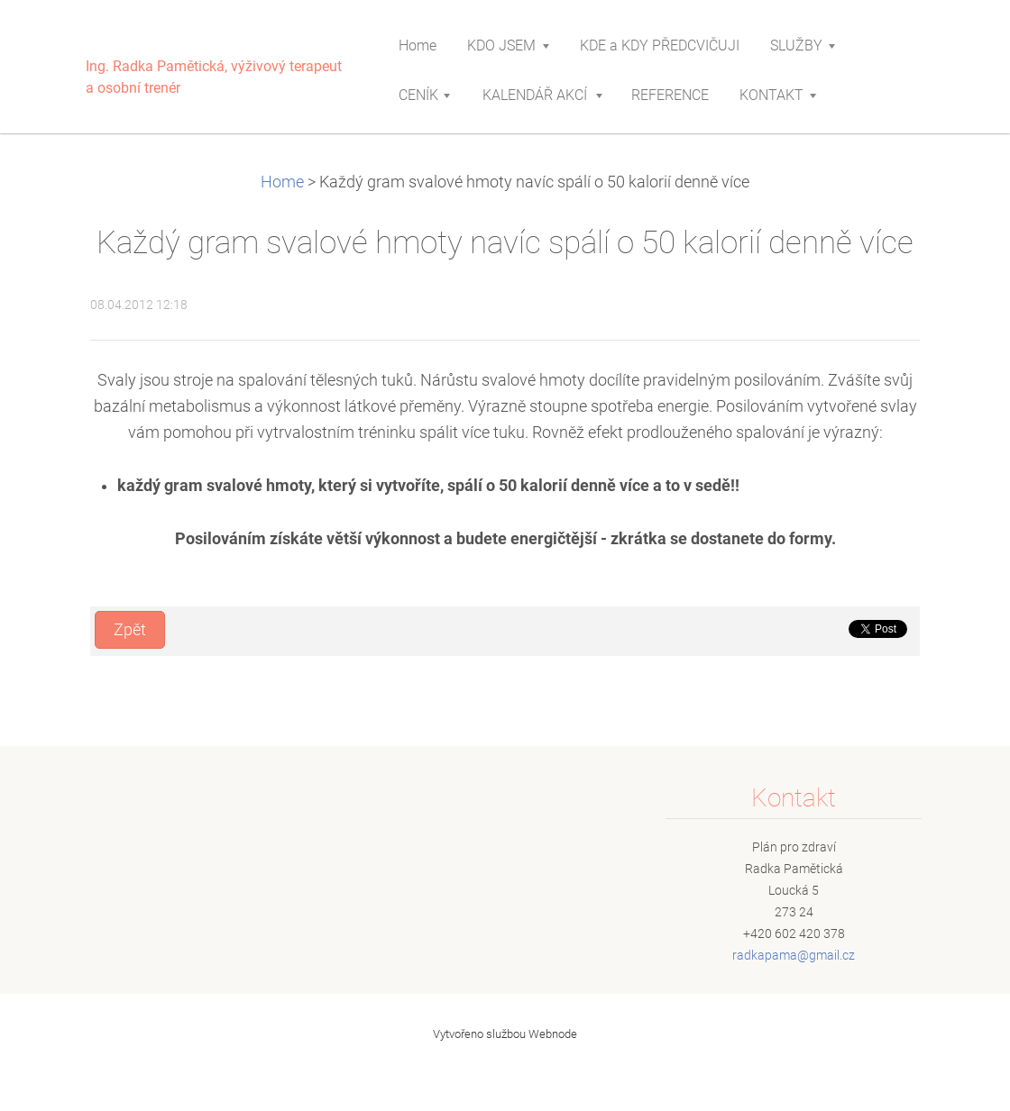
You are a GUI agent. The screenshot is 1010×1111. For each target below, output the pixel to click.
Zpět (130, 630)
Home (282, 182)
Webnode (552, 1034)
